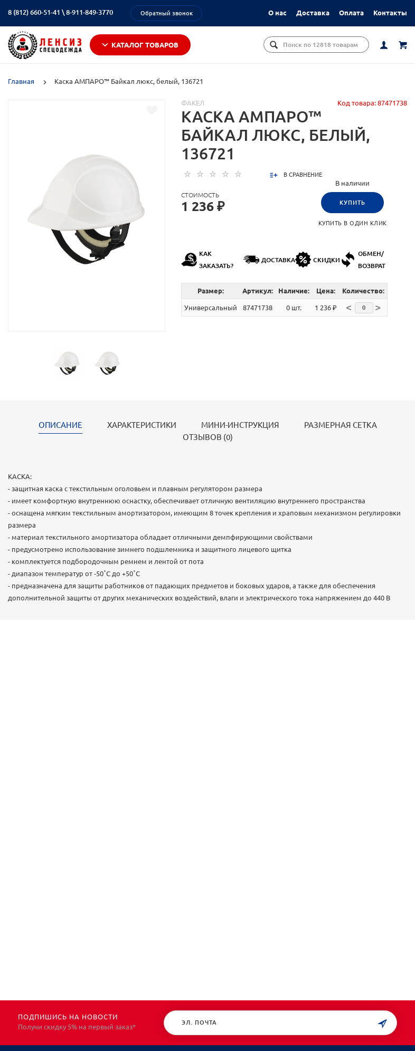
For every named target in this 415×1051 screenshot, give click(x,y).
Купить (352, 202)
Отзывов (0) (208, 437)
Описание (60, 425)
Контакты (390, 12)
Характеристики (141, 425)
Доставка (312, 12)
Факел (192, 103)
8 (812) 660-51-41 (34, 12)
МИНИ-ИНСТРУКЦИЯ (240, 425)
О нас (277, 12)
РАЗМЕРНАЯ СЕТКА (340, 425)
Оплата (351, 12)
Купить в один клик (352, 223)
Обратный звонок (166, 13)
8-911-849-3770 (89, 12)
